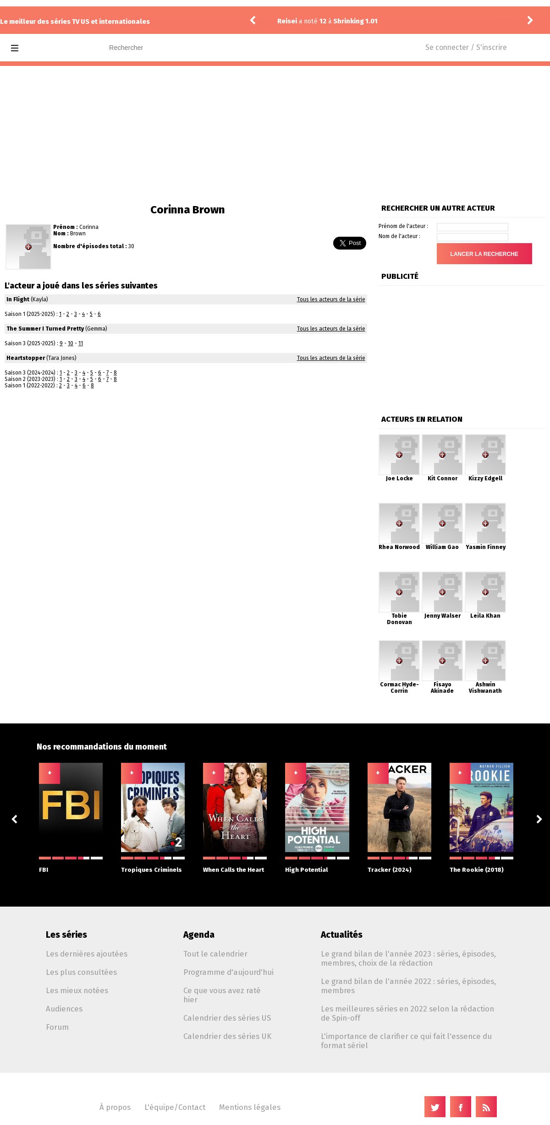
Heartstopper (25, 358)
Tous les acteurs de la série (331, 299)
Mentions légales (249, 1107)
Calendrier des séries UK (227, 1036)
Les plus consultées (81, 972)
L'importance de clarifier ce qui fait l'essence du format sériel (406, 1041)
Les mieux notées (77, 990)
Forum (57, 1027)
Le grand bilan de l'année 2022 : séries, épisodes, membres (408, 986)
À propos (115, 1107)
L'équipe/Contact (174, 1107)
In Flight (17, 299)
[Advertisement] (275, 135)
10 (70, 343)
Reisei (287, 21)
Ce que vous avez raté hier (222, 995)
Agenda (198, 934)
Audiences (64, 1008)
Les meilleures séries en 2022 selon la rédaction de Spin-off (407, 1013)
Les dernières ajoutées (86, 953)
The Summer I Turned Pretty (45, 329)
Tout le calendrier (215, 953)
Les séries (66, 934)
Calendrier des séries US (227, 1017)
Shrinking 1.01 (355, 21)
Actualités (342, 934)
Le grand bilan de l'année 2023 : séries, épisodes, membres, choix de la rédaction (408, 958)
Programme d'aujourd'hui (228, 972)
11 (80, 343)
